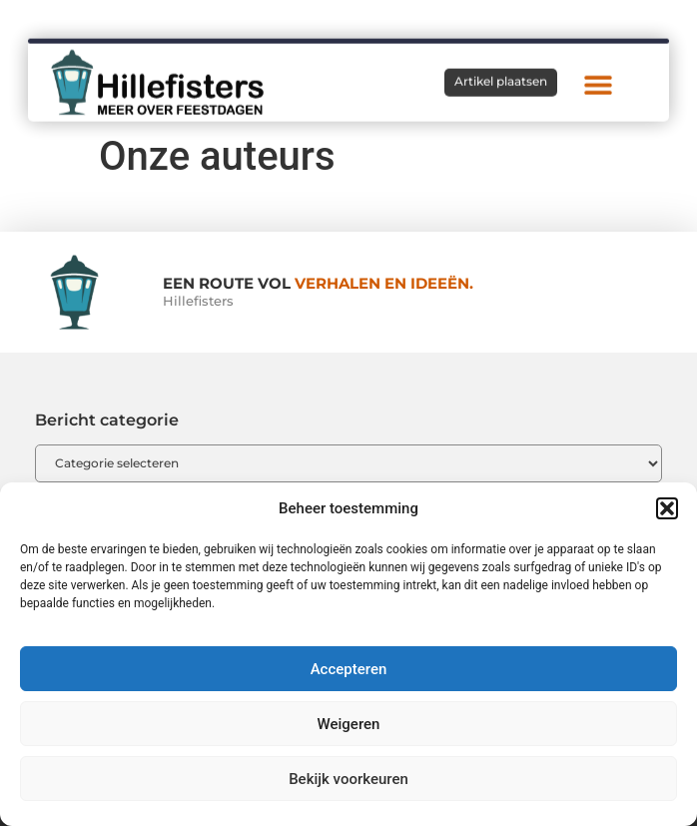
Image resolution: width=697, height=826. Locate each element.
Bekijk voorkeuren (348, 779)
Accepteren (349, 669)
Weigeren (349, 724)
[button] (667, 508)
